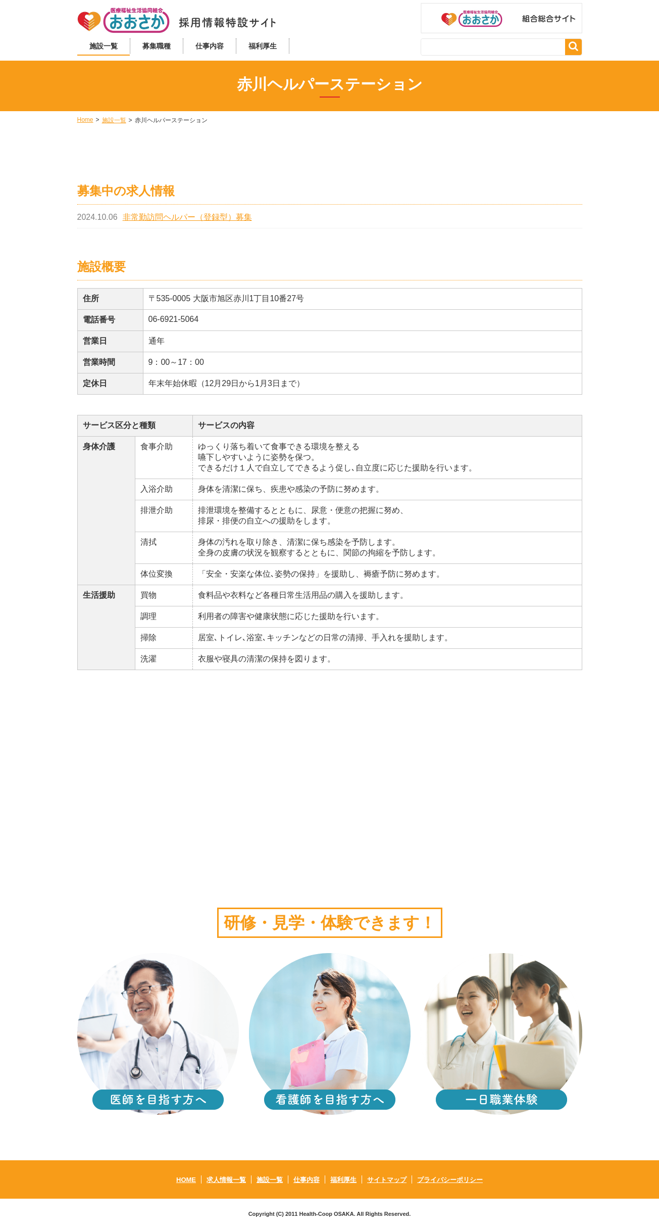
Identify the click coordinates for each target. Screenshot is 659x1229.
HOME (186, 1180)
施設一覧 (103, 46)
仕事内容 (209, 46)
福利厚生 (262, 46)
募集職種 (156, 46)
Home (85, 119)
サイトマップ (387, 1180)
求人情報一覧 (226, 1180)
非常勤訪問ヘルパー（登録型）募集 (187, 217)
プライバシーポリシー (450, 1180)
